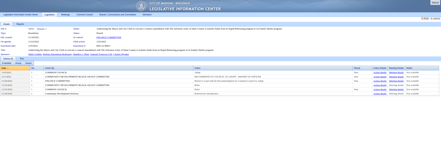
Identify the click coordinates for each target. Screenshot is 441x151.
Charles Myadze (121, 54)
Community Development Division (61, 93)
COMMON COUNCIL (56, 72)
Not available (412, 72)
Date (4, 68)
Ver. (33, 68)
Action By (49, 68)
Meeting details (396, 72)
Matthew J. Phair (81, 54)
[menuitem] (6, 63)
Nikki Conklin (35, 54)
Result (357, 68)
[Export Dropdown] (28, 63)
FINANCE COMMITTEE (108, 37)
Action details (379, 72)
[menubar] (17, 63)
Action (197, 68)
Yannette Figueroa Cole (101, 54)
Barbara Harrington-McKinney (57, 54)
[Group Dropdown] (18, 63)
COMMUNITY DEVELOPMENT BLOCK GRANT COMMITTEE (77, 76)
